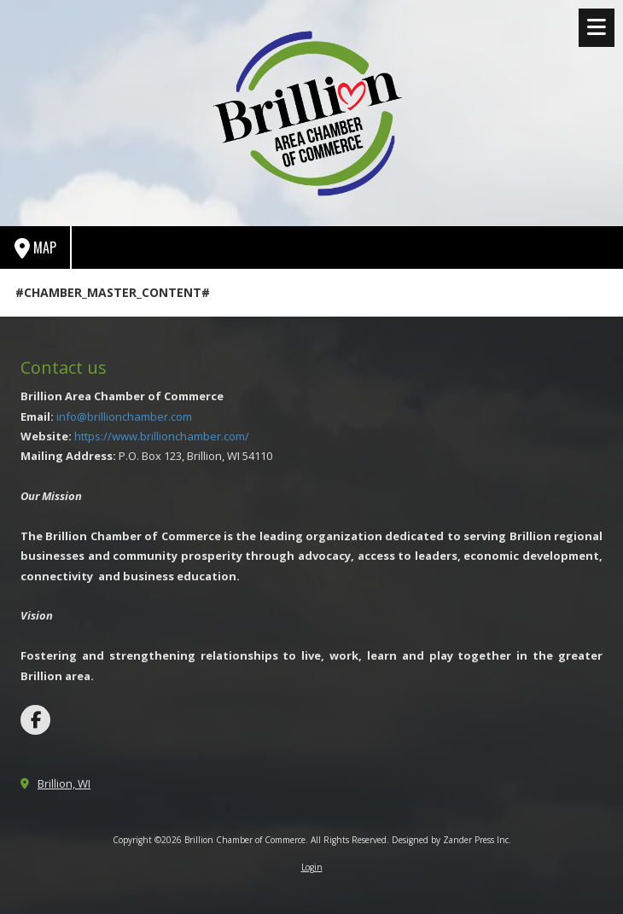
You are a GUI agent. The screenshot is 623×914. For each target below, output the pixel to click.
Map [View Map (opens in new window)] (35, 248)
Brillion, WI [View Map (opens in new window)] (64, 783)
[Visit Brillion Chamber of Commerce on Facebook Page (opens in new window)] (35, 720)
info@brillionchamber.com (124, 416)
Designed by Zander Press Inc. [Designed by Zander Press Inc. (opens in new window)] (451, 840)
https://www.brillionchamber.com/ (161, 436)
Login (312, 867)
